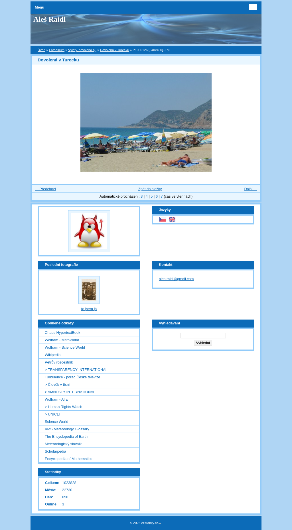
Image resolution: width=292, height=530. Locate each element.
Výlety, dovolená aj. (82, 50)
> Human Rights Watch (63, 407)
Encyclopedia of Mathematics (68, 459)
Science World (56, 421)
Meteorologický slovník (63, 444)
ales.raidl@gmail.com (176, 279)
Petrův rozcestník (59, 362)
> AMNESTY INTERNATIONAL (70, 392)
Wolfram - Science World (65, 347)
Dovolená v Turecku (114, 50)
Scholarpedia (55, 451)
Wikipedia (52, 355)
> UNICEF (53, 414)
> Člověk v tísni (57, 384)
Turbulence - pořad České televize (72, 377)
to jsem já (89, 309)
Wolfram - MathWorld (62, 340)
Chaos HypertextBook (62, 332)
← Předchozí (45, 189)
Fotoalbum (56, 50)
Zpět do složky (150, 189)
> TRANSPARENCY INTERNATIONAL (76, 370)
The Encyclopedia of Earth (66, 436)
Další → (250, 189)
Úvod (41, 50)
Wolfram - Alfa (56, 399)
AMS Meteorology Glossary (67, 429)
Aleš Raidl (49, 19)
